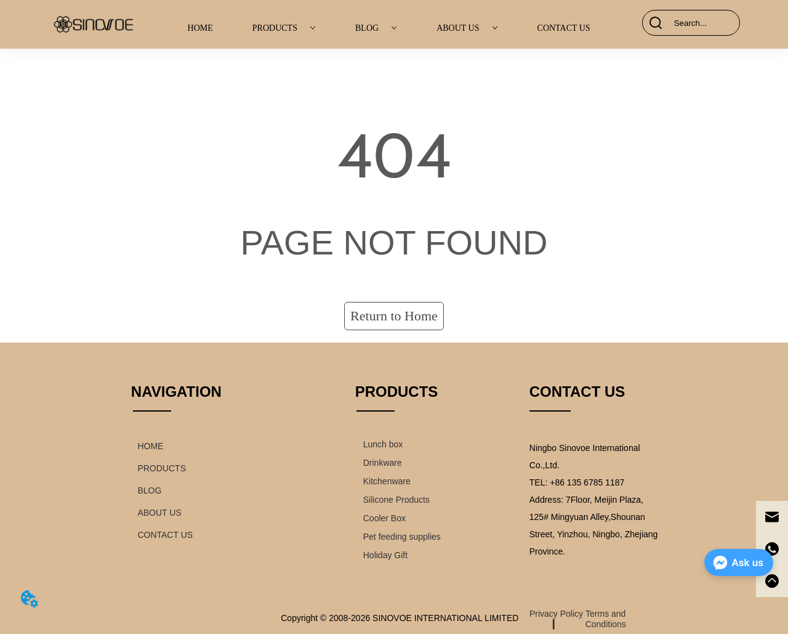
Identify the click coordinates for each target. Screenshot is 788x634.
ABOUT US (466, 28)
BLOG (376, 28)
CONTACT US (563, 28)
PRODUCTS (284, 28)
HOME (200, 28)
